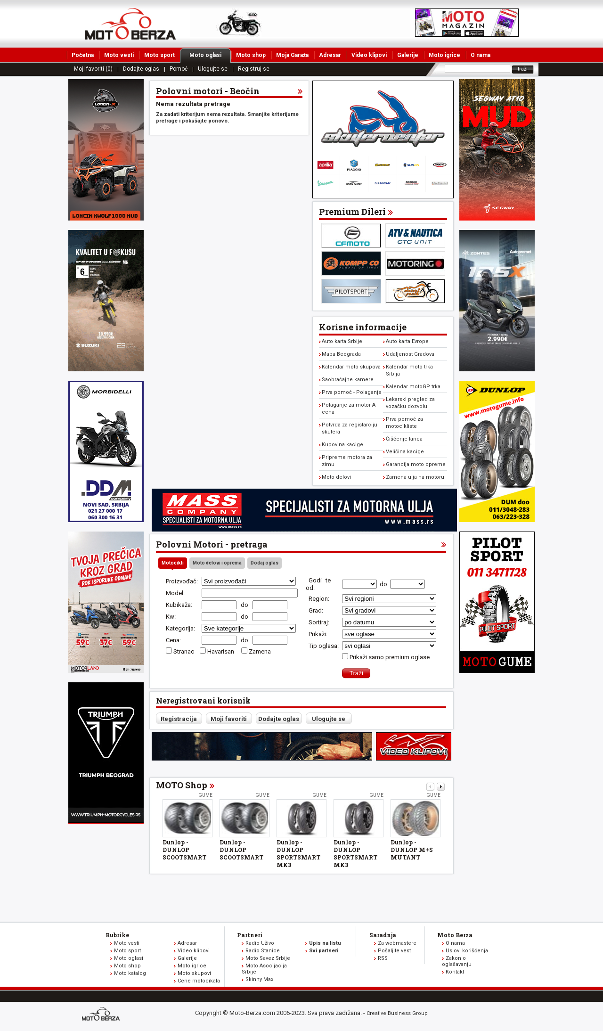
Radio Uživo (259, 943)
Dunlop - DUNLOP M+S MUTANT (412, 849)
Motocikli (173, 562)
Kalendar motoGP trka (413, 387)
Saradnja (382, 935)
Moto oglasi (210, 55)
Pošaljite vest (394, 951)
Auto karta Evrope (407, 341)
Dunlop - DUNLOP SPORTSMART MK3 (298, 853)
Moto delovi (336, 477)
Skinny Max (259, 979)
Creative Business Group (397, 1013)
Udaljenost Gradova (410, 354)
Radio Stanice (262, 951)
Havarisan (221, 651)
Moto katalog (130, 973)
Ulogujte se (213, 68)
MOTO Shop (181, 785)
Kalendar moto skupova (351, 367)
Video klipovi (369, 55)
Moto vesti (119, 55)
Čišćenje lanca (404, 439)
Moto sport (159, 55)
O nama (480, 55)
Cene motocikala (199, 981)
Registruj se (253, 68)
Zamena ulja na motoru (415, 477)
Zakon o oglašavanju (457, 961)
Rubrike (117, 935)
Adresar (330, 55)
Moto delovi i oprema (217, 562)
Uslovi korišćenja (467, 951)
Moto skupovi (194, 973)
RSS (383, 958)
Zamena (260, 651)
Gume (205, 795)
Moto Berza (455, 935)
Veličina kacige (405, 452)
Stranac (183, 651)
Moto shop (251, 55)
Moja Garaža (292, 55)
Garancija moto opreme (416, 464)
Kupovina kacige (342, 445)
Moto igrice (444, 55)
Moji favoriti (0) (93, 68)
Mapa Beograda (341, 354)
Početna (83, 55)
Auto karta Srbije (342, 341)
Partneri (249, 935)
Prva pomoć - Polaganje (352, 392)
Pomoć (178, 68)
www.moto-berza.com (102, 1015)
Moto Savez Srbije (267, 958)
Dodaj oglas (264, 562)
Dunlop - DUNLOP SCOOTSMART (184, 849)
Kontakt (455, 972)
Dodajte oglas (141, 68)
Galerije (407, 55)
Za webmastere (397, 943)
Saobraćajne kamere (348, 379)
